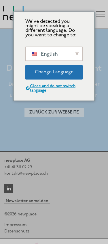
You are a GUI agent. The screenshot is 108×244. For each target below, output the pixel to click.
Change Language (54, 72)
